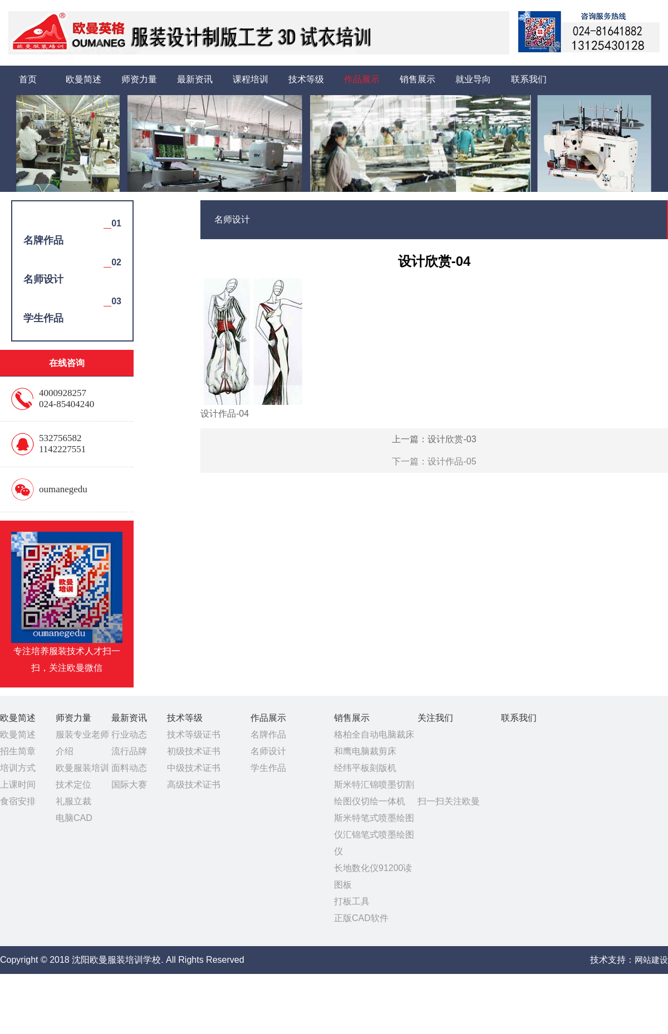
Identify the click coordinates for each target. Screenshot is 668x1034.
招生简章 (18, 751)
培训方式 (18, 768)
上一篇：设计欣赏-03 (434, 439)
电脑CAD (74, 818)
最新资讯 (195, 79)
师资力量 (139, 79)
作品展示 (362, 79)
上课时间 (18, 784)
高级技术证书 (193, 784)
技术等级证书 (193, 734)
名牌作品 (268, 734)
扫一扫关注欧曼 (449, 801)
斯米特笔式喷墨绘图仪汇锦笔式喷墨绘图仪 (374, 834)
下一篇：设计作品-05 (434, 461)
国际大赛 (129, 784)
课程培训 (250, 79)
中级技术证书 (193, 768)
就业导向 (473, 79)
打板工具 (352, 901)
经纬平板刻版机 (365, 768)
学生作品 (268, 768)
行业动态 (129, 734)
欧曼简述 (83, 79)
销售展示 (417, 79)
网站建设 (651, 959)
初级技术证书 (193, 751)
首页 (28, 79)
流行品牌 (129, 751)
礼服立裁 (73, 801)
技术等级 (306, 79)
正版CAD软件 (361, 918)
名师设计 (268, 751)
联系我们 (529, 79)
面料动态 (129, 768)
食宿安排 (18, 801)
